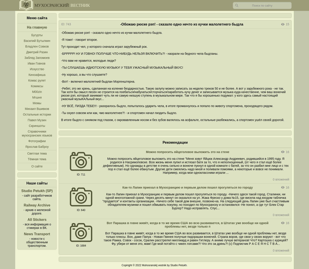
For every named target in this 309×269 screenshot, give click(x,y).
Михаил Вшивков (37, 109)
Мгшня (37, 97)
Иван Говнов (36, 63)
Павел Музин (37, 120)
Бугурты (37, 35)
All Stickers (36, 219)
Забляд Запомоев (37, 58)
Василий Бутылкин (37, 41)
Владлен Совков (37, 46)
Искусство (37, 69)
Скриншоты (37, 126)
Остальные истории (37, 114)
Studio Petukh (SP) (37, 191)
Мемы (37, 103)
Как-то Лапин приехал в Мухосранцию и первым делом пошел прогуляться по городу (188, 187)
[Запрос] (262, 5)
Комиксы (37, 86)
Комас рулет (37, 80)
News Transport (37, 234)
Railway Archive (37, 205)
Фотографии (37, 141)
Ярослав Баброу (37, 146)
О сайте (36, 166)
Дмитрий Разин (37, 52)
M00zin (37, 92)
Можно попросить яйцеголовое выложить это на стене (187, 152)
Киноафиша (37, 75)
